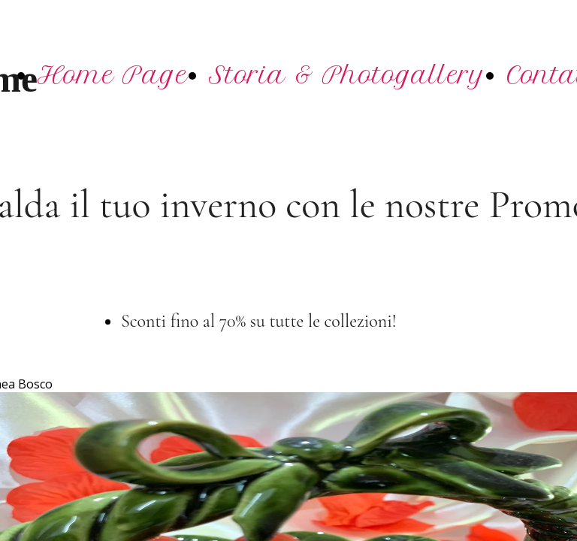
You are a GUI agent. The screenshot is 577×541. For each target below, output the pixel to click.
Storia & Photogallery (347, 74)
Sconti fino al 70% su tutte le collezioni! (260, 321)
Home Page (113, 74)
